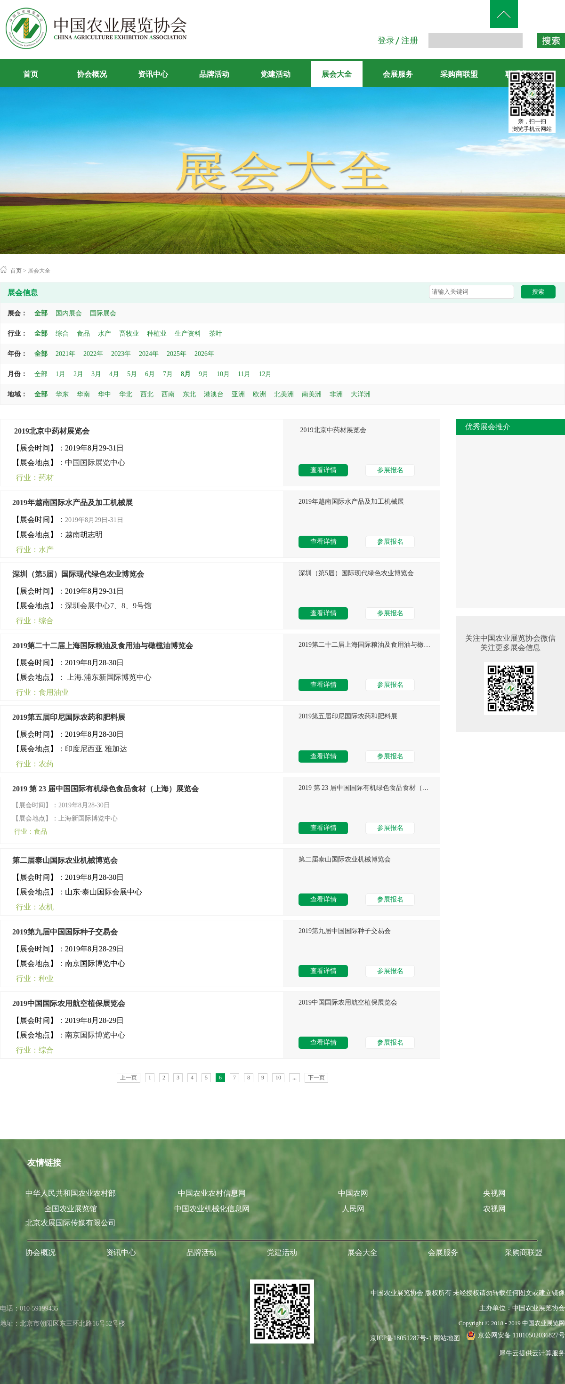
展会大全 (39, 270)
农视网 (494, 1209)
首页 (30, 74)
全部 (41, 313)
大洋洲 (361, 394)
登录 (386, 40)
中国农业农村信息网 (212, 1193)
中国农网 (353, 1193)
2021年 (65, 353)
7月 (168, 374)
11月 (244, 374)
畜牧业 (129, 333)
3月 (96, 374)
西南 (168, 394)
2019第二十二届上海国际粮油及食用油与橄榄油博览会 (102, 646)
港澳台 (214, 394)
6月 (150, 374)
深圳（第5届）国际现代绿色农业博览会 (78, 574)
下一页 (316, 1077)
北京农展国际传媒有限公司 (70, 1223)
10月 (223, 374)
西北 (146, 394)
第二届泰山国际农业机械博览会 (65, 860)
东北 (189, 394)
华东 (62, 394)
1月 (60, 374)
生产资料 (188, 333)
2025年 (176, 353)
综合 (62, 333)
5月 (132, 374)
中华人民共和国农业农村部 (70, 1193)
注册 (409, 40)
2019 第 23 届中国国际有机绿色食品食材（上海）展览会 (105, 789)
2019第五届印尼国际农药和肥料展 (68, 717)
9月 (204, 374)
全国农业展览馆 (70, 1209)
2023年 (121, 353)
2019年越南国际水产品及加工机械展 (72, 503)
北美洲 (284, 394)
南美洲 (312, 394)
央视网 (494, 1193)
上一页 (128, 1077)
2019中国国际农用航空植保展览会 (68, 1003)
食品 (83, 333)
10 (278, 1077)
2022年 (93, 353)
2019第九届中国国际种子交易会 (65, 932)
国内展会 (69, 313)
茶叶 (215, 333)
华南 (83, 394)
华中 (104, 394)
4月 (114, 374)
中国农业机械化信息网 (212, 1209)
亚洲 (238, 394)
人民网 (353, 1209)
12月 (265, 374)
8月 (186, 374)
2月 (78, 374)
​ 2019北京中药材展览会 (50, 431)
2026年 (204, 353)
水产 (104, 333)
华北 (125, 394)
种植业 (157, 333)
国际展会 (103, 313)
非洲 (336, 394)
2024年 (149, 353)
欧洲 (259, 394)
